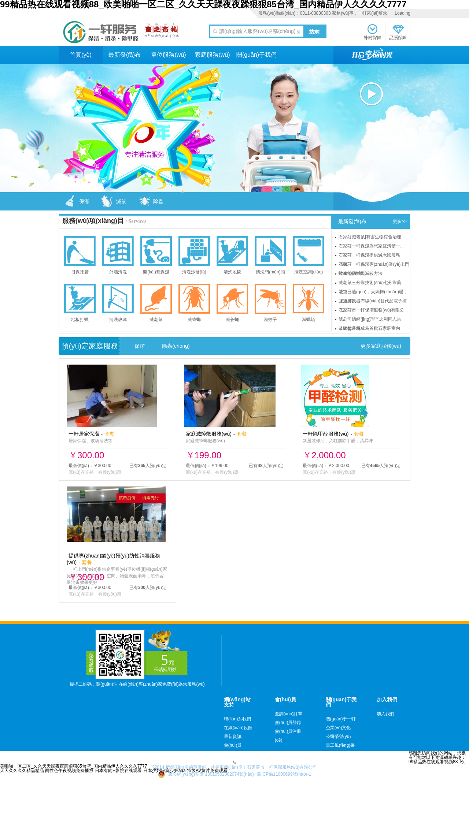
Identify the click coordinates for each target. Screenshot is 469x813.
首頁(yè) (81, 55)
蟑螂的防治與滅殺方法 (361, 273)
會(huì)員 (233, 745)
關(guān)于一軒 (341, 718)
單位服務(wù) (168, 55)
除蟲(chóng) (175, 346)
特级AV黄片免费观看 (207, 770)
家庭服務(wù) (212, 55)
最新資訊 (232, 736)
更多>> (400, 221)
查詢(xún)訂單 (288, 713)
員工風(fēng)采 (340, 745)
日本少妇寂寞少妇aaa (164, 770)
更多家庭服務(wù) (381, 346)
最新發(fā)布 (124, 55)
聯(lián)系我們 (237, 718)
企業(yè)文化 (338, 727)
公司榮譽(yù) (338, 736)
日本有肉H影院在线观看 (118, 770)
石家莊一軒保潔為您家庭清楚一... (371, 246)
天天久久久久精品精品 (22, 770)
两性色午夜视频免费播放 (69, 770)
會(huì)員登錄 (288, 722)
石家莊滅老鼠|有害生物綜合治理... (372, 236)
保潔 (139, 346)
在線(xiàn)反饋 (238, 727)
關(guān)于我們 (256, 55)
